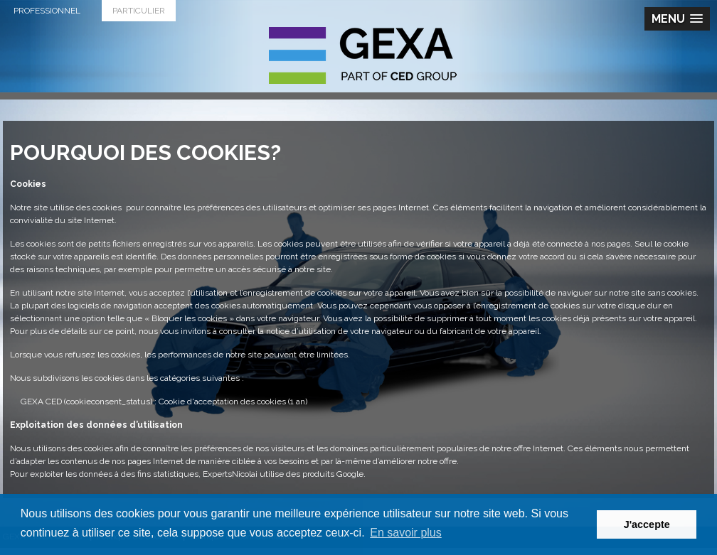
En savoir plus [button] (406, 533)
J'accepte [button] (647, 524)
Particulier (138, 11)
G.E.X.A (363, 55)
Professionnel (47, 11)
